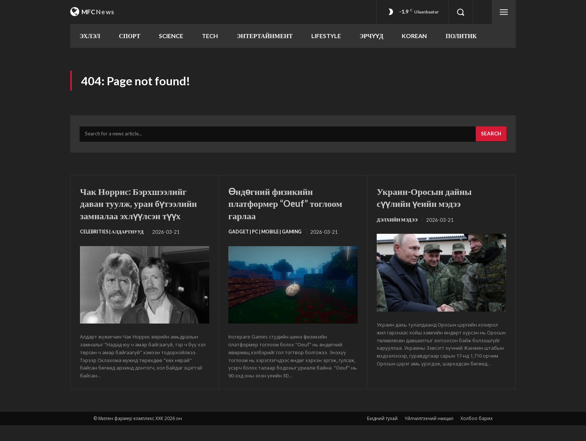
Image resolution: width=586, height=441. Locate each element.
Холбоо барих (476, 434)
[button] (460, 12)
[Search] (490, 137)
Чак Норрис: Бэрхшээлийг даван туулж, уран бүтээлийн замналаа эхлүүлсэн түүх (142, 212)
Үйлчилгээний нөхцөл (429, 434)
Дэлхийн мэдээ (398, 223)
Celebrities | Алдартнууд (114, 247)
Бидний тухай (382, 434)
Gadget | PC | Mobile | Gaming (267, 235)
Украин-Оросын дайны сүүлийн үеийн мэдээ (432, 200)
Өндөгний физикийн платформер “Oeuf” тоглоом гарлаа (277, 206)
